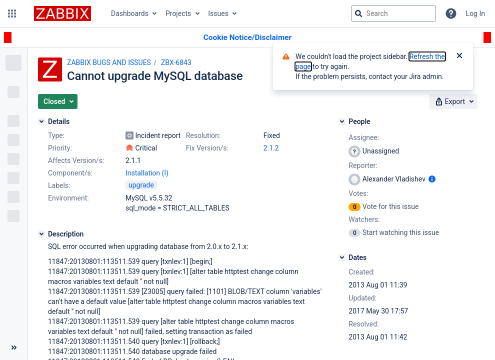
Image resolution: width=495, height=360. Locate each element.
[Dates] (342, 257)
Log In (475, 14)
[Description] (41, 234)
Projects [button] (178, 14)
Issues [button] (218, 14)
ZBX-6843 (176, 62)
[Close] (459, 57)
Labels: (59, 186)
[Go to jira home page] (62, 14)
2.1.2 (271, 148)
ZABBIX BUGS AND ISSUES (109, 62)
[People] (342, 121)
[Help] (451, 14)
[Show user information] (432, 179)
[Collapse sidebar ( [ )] (13, 347)
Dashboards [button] (129, 14)
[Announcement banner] (247, 38)
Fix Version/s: (207, 148)
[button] (12, 14)
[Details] (41, 121)
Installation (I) (147, 173)
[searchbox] (393, 14)
